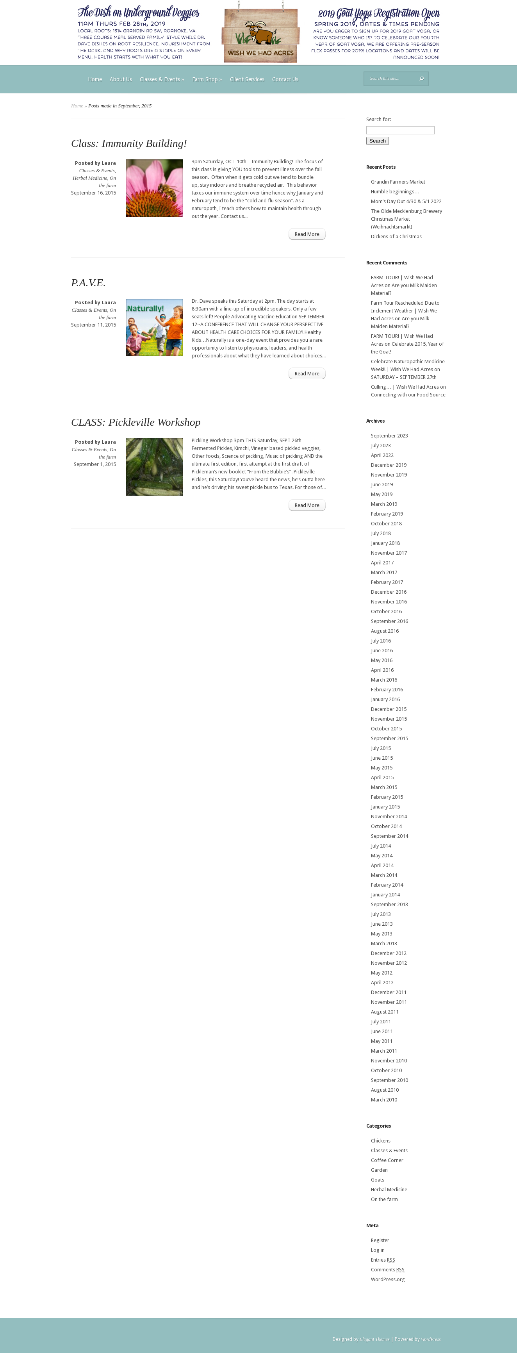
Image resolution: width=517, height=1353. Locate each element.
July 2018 (381, 533)
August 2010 (385, 1090)
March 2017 (384, 572)
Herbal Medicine (90, 178)
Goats (377, 1180)
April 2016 (382, 670)
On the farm (384, 1199)
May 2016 (381, 660)
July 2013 (381, 914)
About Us (121, 79)
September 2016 (389, 621)
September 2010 (389, 1080)
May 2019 (381, 494)
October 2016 (386, 611)
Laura (109, 163)
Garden (379, 1170)
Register (380, 1240)
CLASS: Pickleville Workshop (136, 422)
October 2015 (386, 729)
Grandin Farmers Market (398, 182)
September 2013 (389, 904)
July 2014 (381, 846)
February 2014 (387, 885)
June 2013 (382, 924)
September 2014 (389, 836)
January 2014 (385, 895)
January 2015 (385, 807)
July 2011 (381, 1022)
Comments (388, 1270)
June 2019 (382, 484)
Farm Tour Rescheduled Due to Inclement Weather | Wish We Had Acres (405, 310)
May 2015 (381, 768)
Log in (378, 1250)
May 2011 (381, 1041)
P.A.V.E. (88, 283)
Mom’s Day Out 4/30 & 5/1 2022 (406, 201)
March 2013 (384, 943)
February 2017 (387, 582)
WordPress (431, 1339)
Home (95, 79)
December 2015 (388, 709)
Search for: (378, 119)
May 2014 (381, 856)
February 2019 (387, 514)
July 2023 (381, 445)
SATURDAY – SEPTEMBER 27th (404, 377)
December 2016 (388, 592)
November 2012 (389, 963)
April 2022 (382, 455)
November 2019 (389, 475)
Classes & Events (162, 79)
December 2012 (388, 953)
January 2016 (385, 699)
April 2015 (382, 777)
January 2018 (385, 543)
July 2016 (381, 641)
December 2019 (388, 465)
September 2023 (389, 436)
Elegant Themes (375, 1339)
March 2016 (384, 680)
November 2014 (389, 816)
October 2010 (386, 1070)
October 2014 (386, 826)
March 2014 (384, 875)
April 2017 (382, 563)
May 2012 (381, 973)
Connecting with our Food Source (408, 395)
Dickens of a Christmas (396, 236)
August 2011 (385, 1012)
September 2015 (389, 738)
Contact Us (285, 79)
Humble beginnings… (395, 192)
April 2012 (382, 982)
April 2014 (382, 865)
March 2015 (384, 787)
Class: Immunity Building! (129, 143)
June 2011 (382, 1031)
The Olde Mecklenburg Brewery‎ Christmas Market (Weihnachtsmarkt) (406, 219)
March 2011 (384, 1051)
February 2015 (387, 797)
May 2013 (381, 934)
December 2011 (388, 992)
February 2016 (387, 690)
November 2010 (389, 1061)
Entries (383, 1260)
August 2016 (385, 631)
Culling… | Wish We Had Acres (405, 387)
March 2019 (384, 504)
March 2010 (384, 1100)
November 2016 (389, 602)
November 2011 (389, 1002)
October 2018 (386, 524)
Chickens (380, 1141)
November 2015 (389, 719)
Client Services (247, 79)
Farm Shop (207, 79)
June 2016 (382, 650)
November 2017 (389, 553)
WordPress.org (388, 1279)
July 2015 (381, 748)
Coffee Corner (387, 1160)
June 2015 (382, 758)
